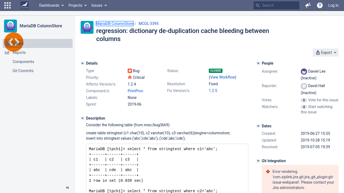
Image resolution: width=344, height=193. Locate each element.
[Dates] (258, 126)
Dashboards (49, 5)
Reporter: (269, 86)
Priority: (92, 77)
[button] (7, 5)
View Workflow (222, 77)
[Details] (82, 63)
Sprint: (91, 104)
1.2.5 (213, 90)
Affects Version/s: (101, 84)
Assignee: (270, 71)
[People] (258, 63)
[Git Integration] (258, 161)
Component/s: (98, 91)
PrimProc (135, 91)
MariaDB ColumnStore (41, 25)
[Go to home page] (24, 5)
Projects (75, 5)
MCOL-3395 (149, 23)
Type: (90, 71)
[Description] (82, 118)
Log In (333, 5)
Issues (96, 5)
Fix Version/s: (178, 90)
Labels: (92, 97)
